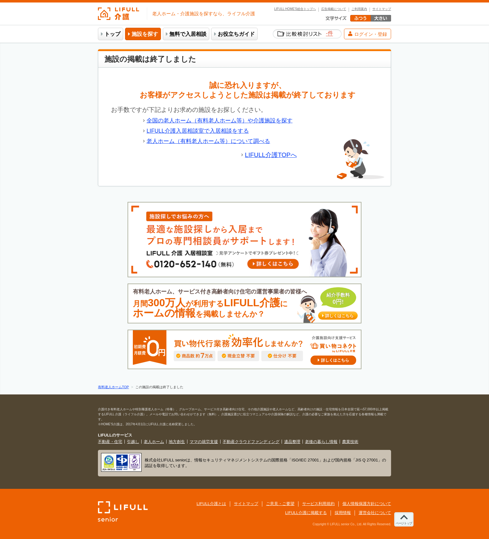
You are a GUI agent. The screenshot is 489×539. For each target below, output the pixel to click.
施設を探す (145, 34)
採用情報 (343, 512)
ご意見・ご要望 (280, 503)
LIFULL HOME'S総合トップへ (295, 9)
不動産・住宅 (110, 441)
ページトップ (404, 523)
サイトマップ (381, 9)
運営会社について (375, 512)
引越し (133, 441)
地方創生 (177, 441)
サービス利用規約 (318, 503)
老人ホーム (154, 441)
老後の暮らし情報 (321, 441)
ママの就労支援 (204, 441)
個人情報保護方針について (366, 503)
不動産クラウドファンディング (251, 441)
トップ (112, 34)
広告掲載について (333, 9)
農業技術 (350, 441)
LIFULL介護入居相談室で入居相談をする (198, 131)
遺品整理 (292, 441)
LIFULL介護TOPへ (271, 154)
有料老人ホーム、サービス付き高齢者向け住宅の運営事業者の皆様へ (245, 303)
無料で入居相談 (187, 34)
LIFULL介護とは (211, 503)
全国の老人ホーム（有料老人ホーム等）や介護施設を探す (220, 120)
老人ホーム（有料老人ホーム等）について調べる (208, 141)
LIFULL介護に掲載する (306, 512)
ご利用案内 (359, 9)
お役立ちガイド (236, 34)
